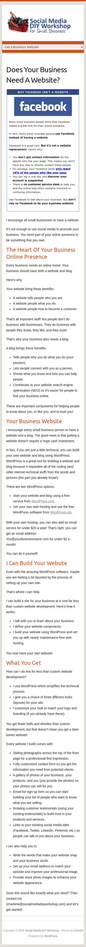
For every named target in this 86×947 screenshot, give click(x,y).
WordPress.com (42, 501)
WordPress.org (60, 512)
